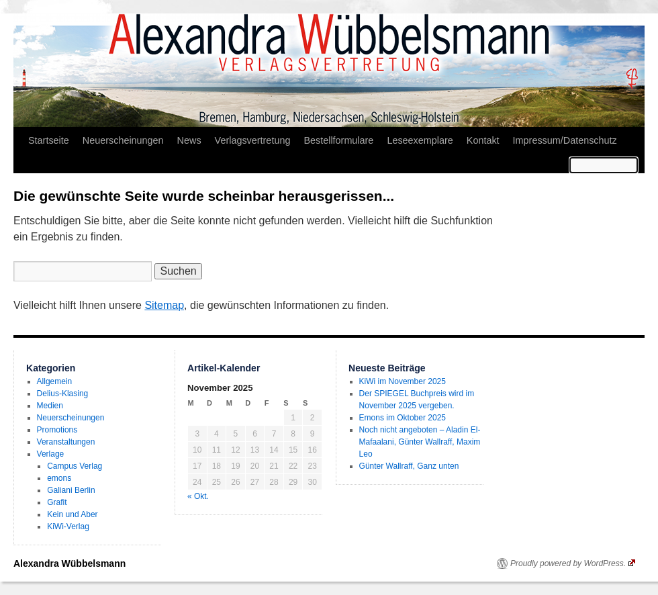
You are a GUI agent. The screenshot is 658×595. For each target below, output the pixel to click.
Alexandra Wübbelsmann (69, 563)
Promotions (57, 429)
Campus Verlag (74, 466)
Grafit (56, 502)
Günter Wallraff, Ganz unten (409, 466)
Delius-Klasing (63, 393)
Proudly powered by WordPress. (572, 563)
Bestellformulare (338, 140)
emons (59, 478)
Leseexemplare (420, 140)
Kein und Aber (72, 514)
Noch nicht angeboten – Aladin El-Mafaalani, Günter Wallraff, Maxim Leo (420, 442)
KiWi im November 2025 (402, 381)
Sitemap (164, 305)
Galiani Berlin (71, 490)
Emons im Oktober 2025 (402, 417)
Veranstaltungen (66, 442)
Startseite (48, 140)
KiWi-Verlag (68, 526)
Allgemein (55, 381)
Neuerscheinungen (123, 140)
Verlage (50, 454)
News (189, 140)
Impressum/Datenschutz (565, 140)
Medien (50, 405)
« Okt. (198, 496)
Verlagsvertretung (253, 140)
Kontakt (483, 140)
